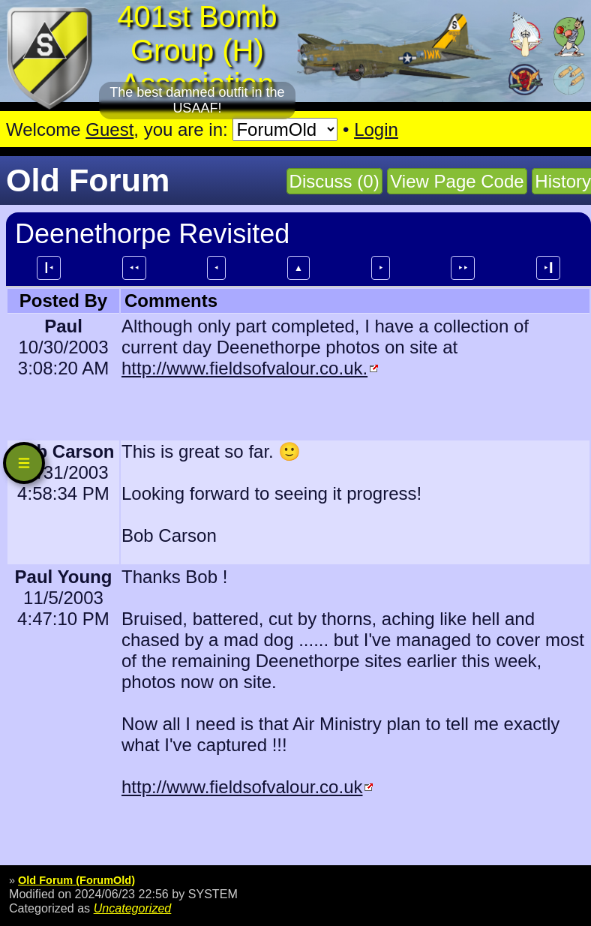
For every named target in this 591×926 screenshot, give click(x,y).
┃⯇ (49, 268)
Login (376, 129)
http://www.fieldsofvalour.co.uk (242, 787)
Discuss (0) (335, 181)
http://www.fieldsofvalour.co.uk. (245, 368)
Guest (110, 129)
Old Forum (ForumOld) (76, 880)
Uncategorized (133, 908)
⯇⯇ (134, 268)
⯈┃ (548, 268)
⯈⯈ (463, 268)
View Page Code (457, 181)
